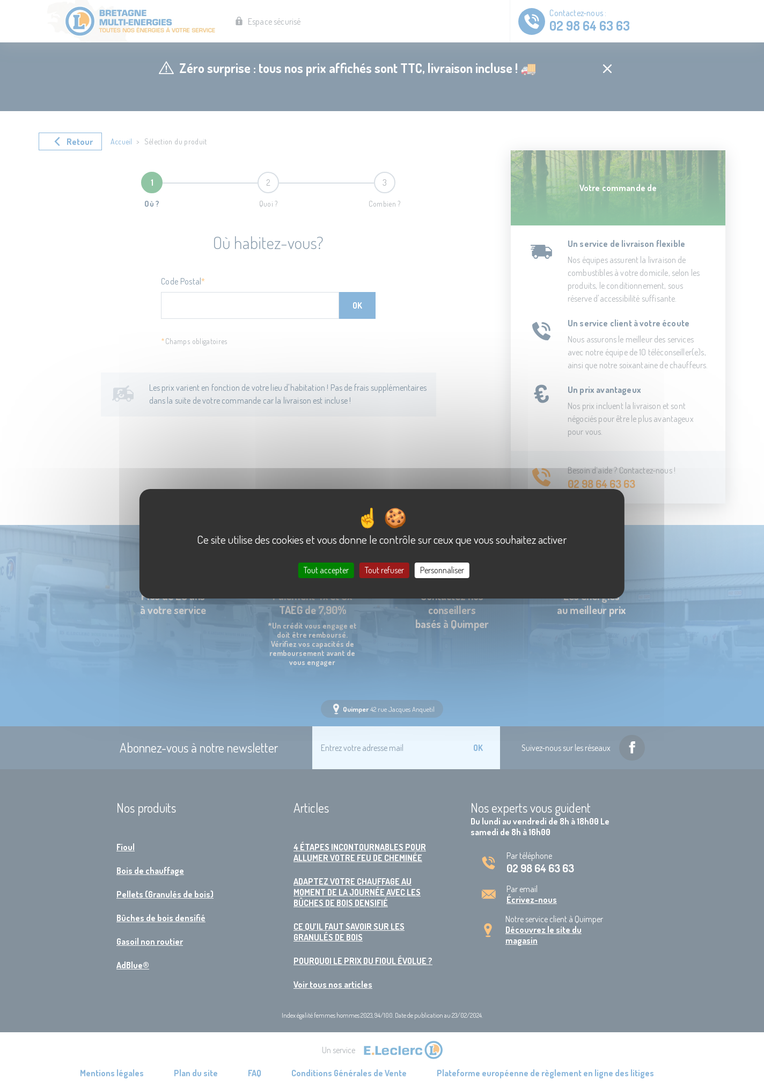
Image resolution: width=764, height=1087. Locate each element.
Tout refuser (384, 569)
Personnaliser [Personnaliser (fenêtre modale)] (442, 569)
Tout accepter (326, 569)
